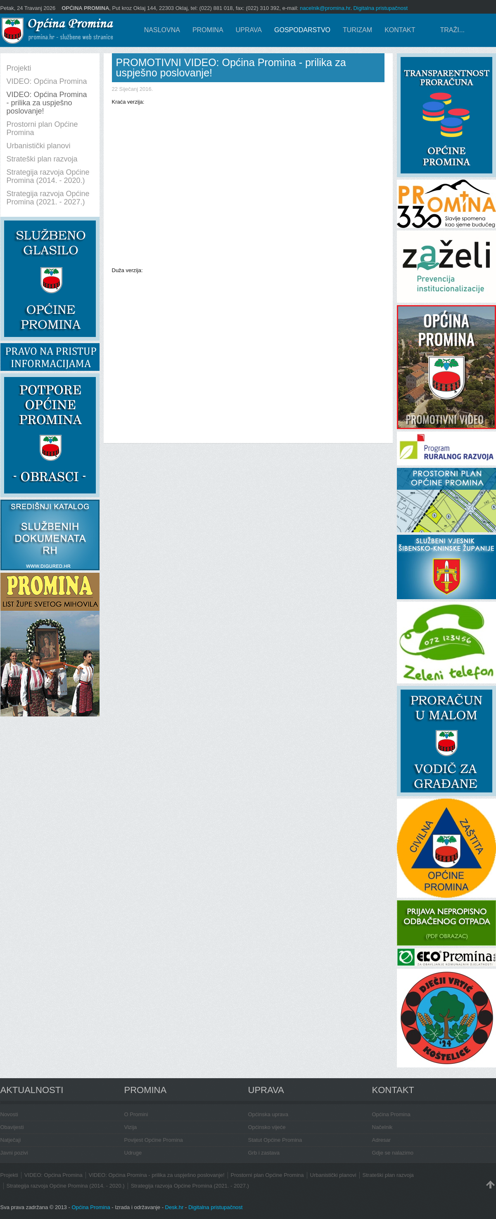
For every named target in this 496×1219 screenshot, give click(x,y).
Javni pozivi (14, 1153)
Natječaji (10, 1140)
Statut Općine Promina (275, 1140)
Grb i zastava (264, 1153)
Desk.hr (174, 1207)
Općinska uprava (268, 1114)
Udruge (133, 1153)
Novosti (9, 1114)
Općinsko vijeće (267, 1127)
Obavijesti (12, 1127)
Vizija (130, 1127)
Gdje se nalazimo (392, 1153)
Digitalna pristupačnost (381, 8)
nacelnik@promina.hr (325, 8)
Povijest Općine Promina (153, 1140)
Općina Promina (391, 1114)
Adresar (381, 1140)
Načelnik (382, 1127)
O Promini (136, 1114)
